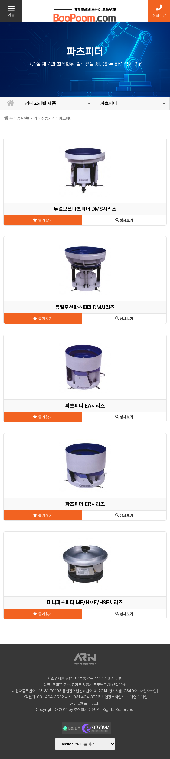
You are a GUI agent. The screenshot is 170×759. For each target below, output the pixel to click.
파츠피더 (108, 103)
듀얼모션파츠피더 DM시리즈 (85, 307)
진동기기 (48, 118)
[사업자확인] (148, 691)
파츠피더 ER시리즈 (85, 504)
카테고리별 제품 (40, 103)
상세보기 (124, 220)
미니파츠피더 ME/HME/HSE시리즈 (85, 602)
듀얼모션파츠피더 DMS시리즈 (85, 208)
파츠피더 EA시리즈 (85, 405)
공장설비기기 (27, 118)
